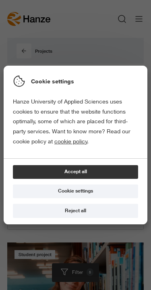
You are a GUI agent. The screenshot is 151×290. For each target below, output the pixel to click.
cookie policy (70, 141)
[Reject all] (75, 211)
